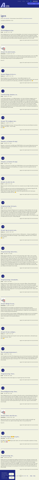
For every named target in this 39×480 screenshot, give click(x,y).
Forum (19, 1)
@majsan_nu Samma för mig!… (9, 141)
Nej (11, 477)
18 (27, 475)
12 (17, 475)
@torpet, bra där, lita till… (8, 182)
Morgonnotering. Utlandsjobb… (9, 279)
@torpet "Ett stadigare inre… (9, 121)
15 (22, 475)
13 (19, 475)
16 (24, 475)
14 (21, 475)
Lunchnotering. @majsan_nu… (9, 94)
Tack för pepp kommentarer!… (9, 352)
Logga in (36, 3)
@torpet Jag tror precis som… (9, 230)
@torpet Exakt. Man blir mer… (9, 415)
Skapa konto (30, 3)
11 (16, 475)
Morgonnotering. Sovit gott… (9, 206)
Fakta (27, 1)
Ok (11, 474)
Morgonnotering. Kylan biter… (9, 252)
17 (25, 475)
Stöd (23, 1)
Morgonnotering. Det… (7, 455)
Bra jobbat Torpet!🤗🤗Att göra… (10, 436)
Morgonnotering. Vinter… (8, 374)
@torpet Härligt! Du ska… (8, 303)
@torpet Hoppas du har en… (8, 74)
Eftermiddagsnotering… (7, 30)
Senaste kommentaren (27, 18)
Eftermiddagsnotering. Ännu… (9, 391)
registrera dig (26, 40)
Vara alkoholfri (7, 18)
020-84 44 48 (35, 1)
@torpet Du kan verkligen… (8, 332)
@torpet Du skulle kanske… (8, 52)
